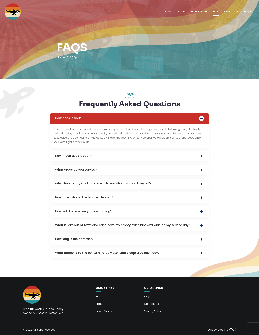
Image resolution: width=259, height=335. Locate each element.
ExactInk (226, 330)
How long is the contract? (129, 239)
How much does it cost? (129, 156)
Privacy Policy (153, 311)
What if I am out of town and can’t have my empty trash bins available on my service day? (129, 225)
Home (169, 11)
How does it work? (129, 118)
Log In (248, 11)
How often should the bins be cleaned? (129, 197)
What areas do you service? (129, 170)
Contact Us (231, 11)
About (182, 11)
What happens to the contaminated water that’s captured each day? (129, 253)
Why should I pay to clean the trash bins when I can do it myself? (129, 183)
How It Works (199, 11)
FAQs (216, 11)
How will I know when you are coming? (129, 211)
